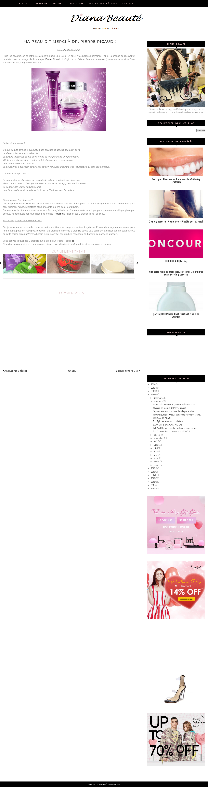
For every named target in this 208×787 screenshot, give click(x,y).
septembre (159, 438)
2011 (153, 485)
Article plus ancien (128, 370)
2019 (153, 387)
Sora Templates (101, 784)
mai (155, 451)
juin (155, 448)
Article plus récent (16, 370)
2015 (153, 471)
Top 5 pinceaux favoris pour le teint (168, 421)
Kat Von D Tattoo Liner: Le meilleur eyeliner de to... (175, 428)
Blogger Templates (114, 784)
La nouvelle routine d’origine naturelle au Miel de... (174, 404)
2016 (153, 468)
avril (156, 454)
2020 (153, 384)
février (157, 461)
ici (73, 240)
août (156, 441)
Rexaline (58, 213)
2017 (153, 394)
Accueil (72, 370)
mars (156, 458)
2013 (153, 478)
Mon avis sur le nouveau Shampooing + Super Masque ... (177, 414)
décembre (158, 397)
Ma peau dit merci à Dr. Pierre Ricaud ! (169, 407)
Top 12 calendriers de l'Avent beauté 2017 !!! (171, 431)
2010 (153, 488)
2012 (153, 481)
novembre (158, 401)
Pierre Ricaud (52, 58)
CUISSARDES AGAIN (162, 418)
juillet (156, 444)
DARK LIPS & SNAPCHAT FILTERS (167, 424)
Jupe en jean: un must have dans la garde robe (173, 411)
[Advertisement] (176, 645)
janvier (157, 465)
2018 (153, 391)
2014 (153, 475)
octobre (157, 434)
